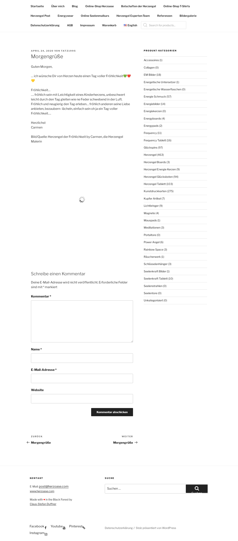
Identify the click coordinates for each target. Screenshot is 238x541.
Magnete (149, 213)
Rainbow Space (153, 249)
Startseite (37, 6)
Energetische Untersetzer (160, 82)
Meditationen (152, 227)
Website (37, 390)
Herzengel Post (40, 15)
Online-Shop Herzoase (99, 6)
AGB (70, 25)
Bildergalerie (188, 15)
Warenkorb (109, 25)
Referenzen (164, 15)
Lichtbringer (151, 205)
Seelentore (150, 293)
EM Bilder (150, 74)
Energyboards (152, 118)
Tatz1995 (68, 50)
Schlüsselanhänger (155, 264)
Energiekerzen (153, 111)
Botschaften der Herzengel (138, 6)
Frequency (150, 133)
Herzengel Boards (155, 162)
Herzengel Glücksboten (158, 176)
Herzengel (150, 154)
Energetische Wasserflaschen (162, 89)
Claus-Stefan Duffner (43, 504)
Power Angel (152, 242)
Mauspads (150, 220)
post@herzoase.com (54, 486)
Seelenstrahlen (153, 286)
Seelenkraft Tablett (156, 278)
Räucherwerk (152, 256)
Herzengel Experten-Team (133, 15)
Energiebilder (152, 104)
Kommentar (41, 296)
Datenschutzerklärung (45, 25)
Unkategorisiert (153, 300)
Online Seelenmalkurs (95, 15)
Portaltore (150, 235)
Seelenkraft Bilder (155, 271)
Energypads (151, 125)
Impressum (87, 25)
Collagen (149, 67)
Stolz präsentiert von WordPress (156, 528)
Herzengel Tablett (155, 184)
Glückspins (150, 147)
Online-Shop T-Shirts (176, 6)
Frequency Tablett (155, 140)
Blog (75, 6)
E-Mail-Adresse (44, 370)
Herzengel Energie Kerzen (160, 169)
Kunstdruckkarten (155, 191)
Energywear (65, 15)
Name (36, 349)
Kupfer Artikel (152, 198)
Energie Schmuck (155, 96)
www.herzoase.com (42, 491)
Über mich (57, 6)
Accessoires (151, 60)
